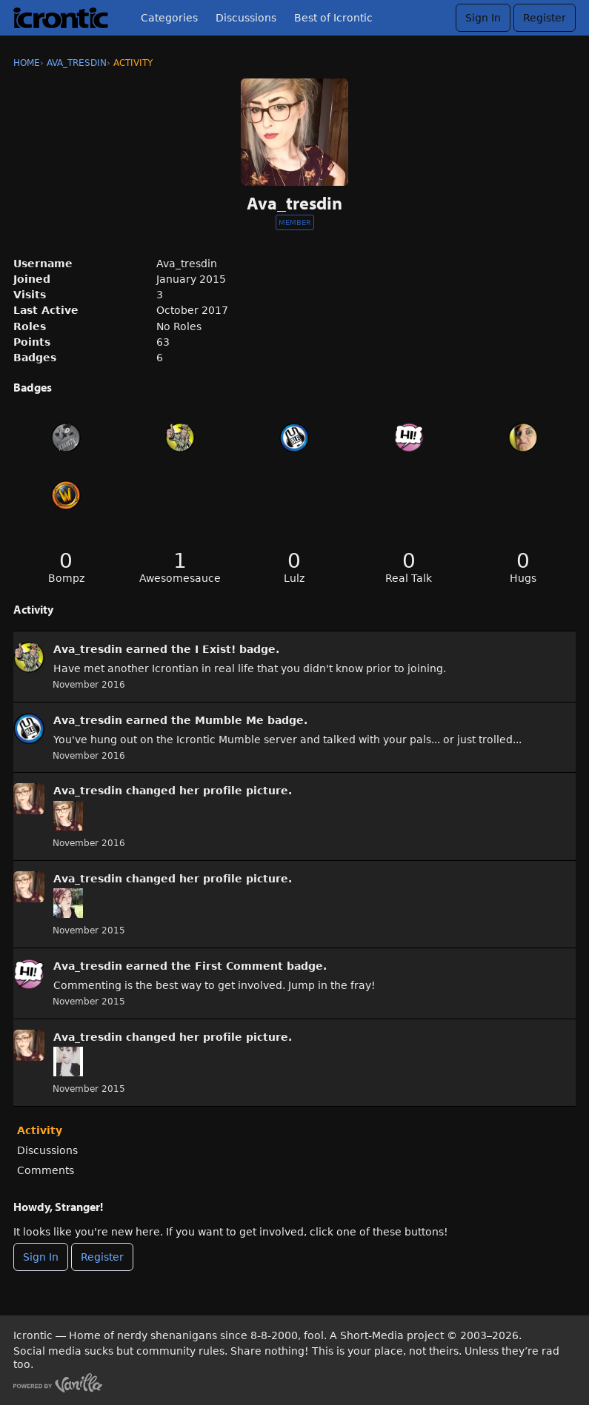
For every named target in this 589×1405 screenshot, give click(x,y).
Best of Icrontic (333, 18)
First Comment (239, 966)
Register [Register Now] (102, 1257)
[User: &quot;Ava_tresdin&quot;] (28, 657)
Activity (39, 1130)
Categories (169, 18)
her (189, 791)
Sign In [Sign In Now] (41, 1257)
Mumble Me (229, 720)
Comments (45, 1170)
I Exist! (215, 649)
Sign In (483, 18)
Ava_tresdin (87, 649)
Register (544, 18)
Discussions (246, 18)
